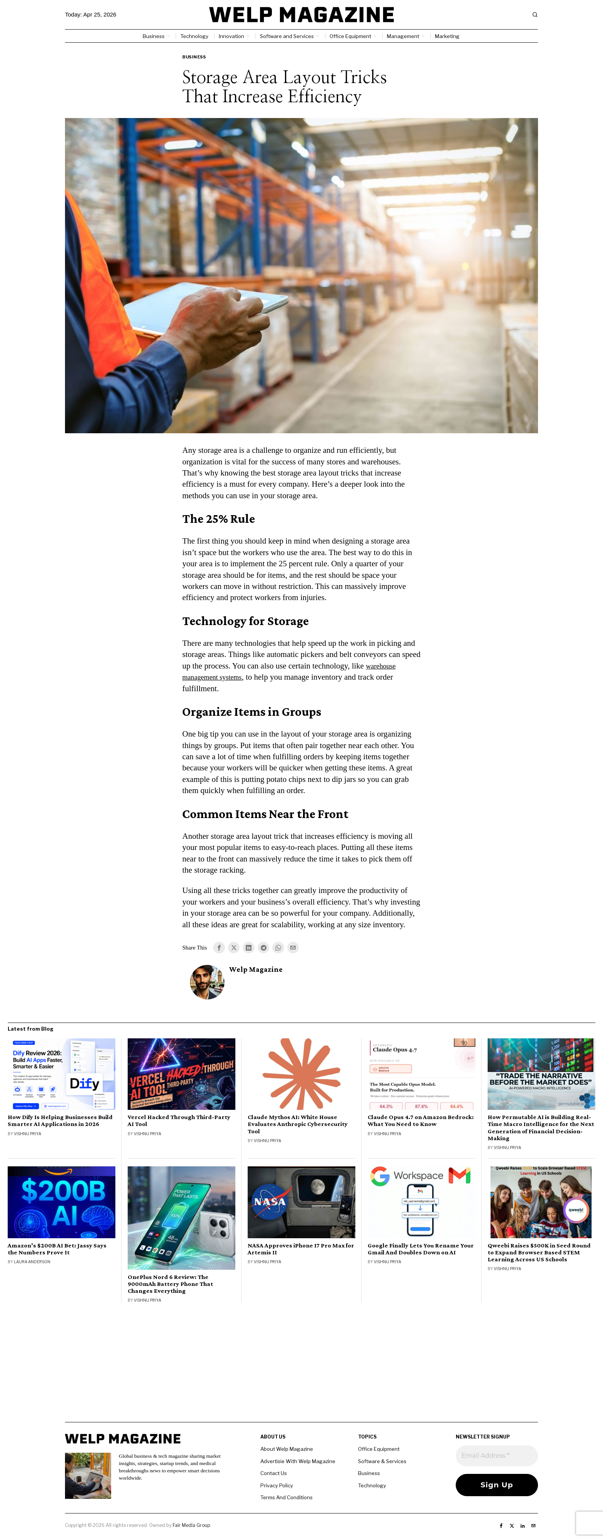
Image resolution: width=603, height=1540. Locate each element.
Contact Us (273, 1474)
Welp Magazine (256, 970)
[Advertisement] (301, 1369)
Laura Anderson (32, 1262)
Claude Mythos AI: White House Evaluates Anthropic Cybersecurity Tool (298, 1124)
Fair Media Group (191, 1526)
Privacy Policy (276, 1486)
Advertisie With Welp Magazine (297, 1462)
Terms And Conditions (286, 1498)
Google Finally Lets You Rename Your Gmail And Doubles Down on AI (421, 1249)
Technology (372, 1486)
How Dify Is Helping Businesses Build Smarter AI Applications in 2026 (60, 1121)
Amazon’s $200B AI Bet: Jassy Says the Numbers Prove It (57, 1249)
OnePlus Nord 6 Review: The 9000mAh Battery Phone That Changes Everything (170, 1284)
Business (194, 57)
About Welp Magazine (286, 1450)
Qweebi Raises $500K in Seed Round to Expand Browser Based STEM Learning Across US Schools (539, 1252)
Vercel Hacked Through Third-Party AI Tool (179, 1121)
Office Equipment (379, 1450)
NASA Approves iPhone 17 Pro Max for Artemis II (301, 1249)
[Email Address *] (497, 1456)
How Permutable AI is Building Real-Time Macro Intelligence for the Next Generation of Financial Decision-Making (541, 1128)
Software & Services (382, 1462)
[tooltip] (219, 948)
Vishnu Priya (27, 1134)
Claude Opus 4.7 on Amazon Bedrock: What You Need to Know (421, 1121)
